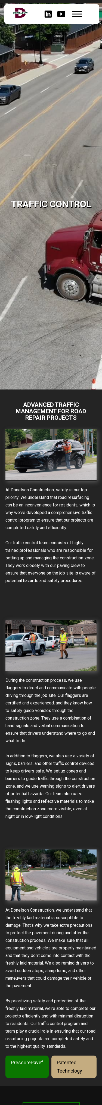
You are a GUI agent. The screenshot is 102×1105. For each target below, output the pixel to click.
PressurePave (27, 1062)
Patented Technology (69, 1067)
